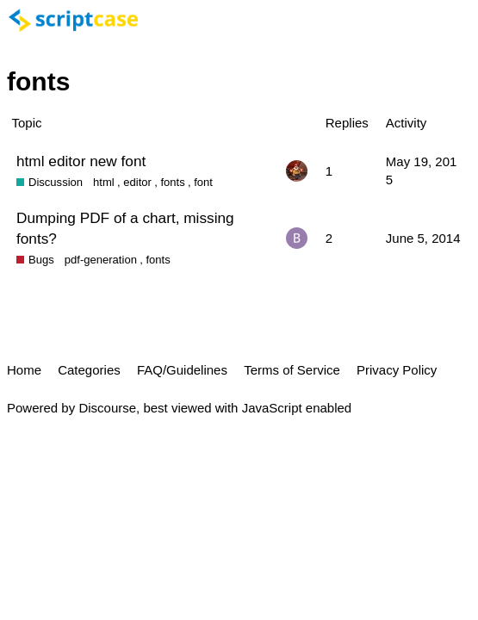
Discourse (107, 407)
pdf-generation (101, 259)
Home (24, 370)
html (104, 182)
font (203, 182)
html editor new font (81, 161)
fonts (172, 182)
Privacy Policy (397, 370)
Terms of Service (292, 370)
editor (137, 182)
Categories (89, 370)
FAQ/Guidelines (182, 370)
